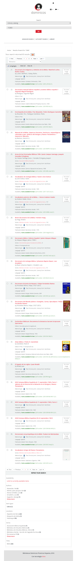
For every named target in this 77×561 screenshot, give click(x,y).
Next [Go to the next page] (35, 58)
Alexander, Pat (12, 488)
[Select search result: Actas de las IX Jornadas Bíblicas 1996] (7, 154)
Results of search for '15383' (21, 50)
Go (39, 31)
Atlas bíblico (26, 342)
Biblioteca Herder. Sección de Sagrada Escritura (23, 532)
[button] (51, 9)
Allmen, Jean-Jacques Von (15, 491)
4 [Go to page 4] (31, 58)
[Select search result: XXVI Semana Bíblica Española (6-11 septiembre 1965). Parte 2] (7, 402)
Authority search (42, 39)
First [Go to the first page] (11, 58)
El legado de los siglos (27, 364)
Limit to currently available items (18, 481)
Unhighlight (12, 66)
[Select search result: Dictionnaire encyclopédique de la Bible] (7, 434)
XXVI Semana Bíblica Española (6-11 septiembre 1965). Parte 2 (36, 402)
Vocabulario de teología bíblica (33, 177)
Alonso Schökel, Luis (13, 493)
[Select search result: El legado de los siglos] (7, 364)
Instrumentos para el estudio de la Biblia (30, 243)
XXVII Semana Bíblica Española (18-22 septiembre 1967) (34, 418)
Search (38, 20)
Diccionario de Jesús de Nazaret (35, 284)
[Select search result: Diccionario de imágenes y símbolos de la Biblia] (7, 69)
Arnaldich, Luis (12, 495)
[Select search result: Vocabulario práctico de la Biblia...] (7, 197)
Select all (22, 66)
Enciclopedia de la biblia (38, 112)
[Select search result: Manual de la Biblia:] (7, 132)
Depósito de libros (13, 514)
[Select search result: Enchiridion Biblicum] (7, 321)
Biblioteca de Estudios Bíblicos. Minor (19, 530)
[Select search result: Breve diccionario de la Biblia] (7, 217)
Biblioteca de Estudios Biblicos (17, 528)
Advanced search (28, 39)
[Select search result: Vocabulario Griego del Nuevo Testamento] (7, 450)
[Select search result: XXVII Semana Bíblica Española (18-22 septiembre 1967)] (7, 418)
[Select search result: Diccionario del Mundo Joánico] (7, 301)
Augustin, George (12, 497)
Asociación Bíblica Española (16, 526)
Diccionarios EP (12, 534)
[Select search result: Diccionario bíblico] (7, 238)
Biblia (9, 544)
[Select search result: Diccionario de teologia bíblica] (7, 261)
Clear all (29, 66)
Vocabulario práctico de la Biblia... (35, 197)
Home (9, 50)
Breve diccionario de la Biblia (30, 218)
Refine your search (38, 473)
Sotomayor (10, 518)
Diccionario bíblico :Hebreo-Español (35, 238)
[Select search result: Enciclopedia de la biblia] (7, 111)
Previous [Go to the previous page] (18, 58)
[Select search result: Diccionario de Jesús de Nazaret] (7, 283)
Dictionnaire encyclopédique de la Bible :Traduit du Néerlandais (37, 434)
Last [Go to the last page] (42, 58)
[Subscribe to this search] (32, 54)
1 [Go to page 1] (22, 469)
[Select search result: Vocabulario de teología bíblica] (7, 176)
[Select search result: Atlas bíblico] (7, 341)
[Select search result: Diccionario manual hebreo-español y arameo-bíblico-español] (7, 89)
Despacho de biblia (13, 516)
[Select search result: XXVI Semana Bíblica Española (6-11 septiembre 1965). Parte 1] (7, 382)
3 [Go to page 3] (27, 469)
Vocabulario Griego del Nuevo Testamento (29, 450)
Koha (43, 556)
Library (52, 39)
